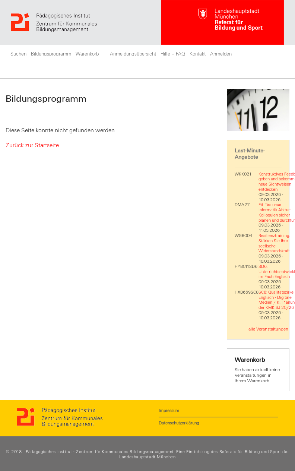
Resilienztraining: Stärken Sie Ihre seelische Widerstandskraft (274, 243)
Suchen (18, 54)
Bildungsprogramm (51, 54)
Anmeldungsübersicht (133, 54)
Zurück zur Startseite (32, 145)
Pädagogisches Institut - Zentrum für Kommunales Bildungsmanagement (100, 451)
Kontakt (198, 54)
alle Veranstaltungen (268, 329)
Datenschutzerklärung (179, 423)
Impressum (169, 410)
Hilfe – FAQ (173, 54)
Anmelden (221, 54)
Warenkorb (87, 54)
